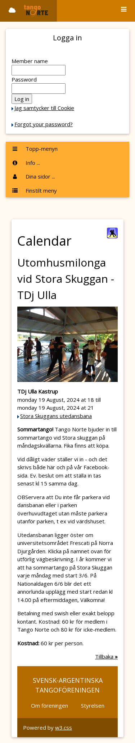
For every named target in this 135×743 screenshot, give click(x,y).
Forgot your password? (43, 124)
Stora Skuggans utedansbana (56, 415)
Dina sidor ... (33, 176)
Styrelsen (92, 705)
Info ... (26, 162)
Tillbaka (106, 656)
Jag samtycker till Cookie (44, 107)
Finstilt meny (34, 190)
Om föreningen (49, 705)
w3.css (63, 727)
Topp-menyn (35, 148)
